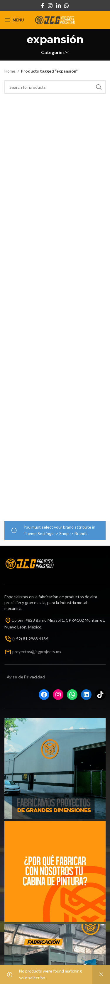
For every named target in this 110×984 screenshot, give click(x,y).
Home (10, 70)
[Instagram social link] (50, 5)
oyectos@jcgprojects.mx (38, 651)
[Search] (55, 87)
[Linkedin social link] (58, 5)
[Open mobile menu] (14, 20)
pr (14, 651)
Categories (53, 52)
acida (37, 676)
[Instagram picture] (55, 768)
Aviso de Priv (19, 676)
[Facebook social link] (42, 5)
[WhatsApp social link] (66, 5)
